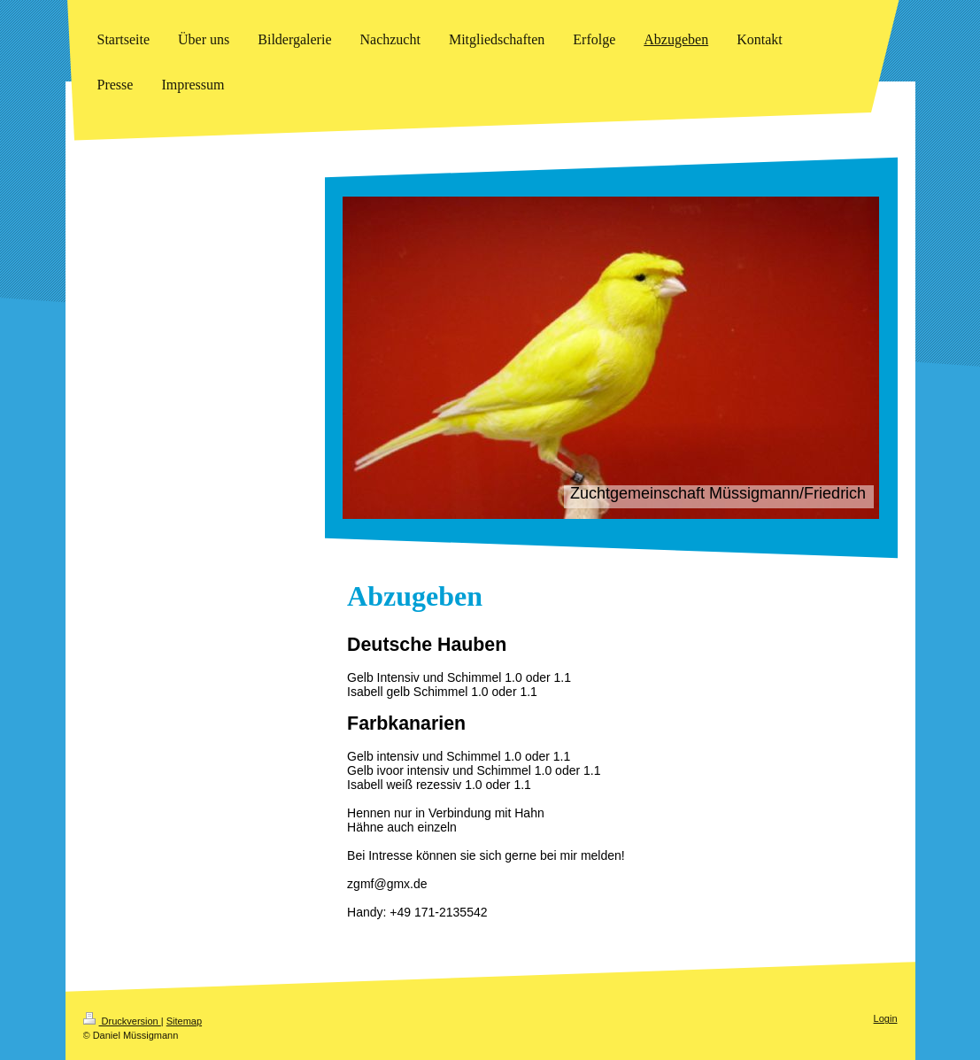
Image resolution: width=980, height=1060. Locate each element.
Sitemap (184, 1021)
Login (886, 1018)
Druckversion (122, 1021)
